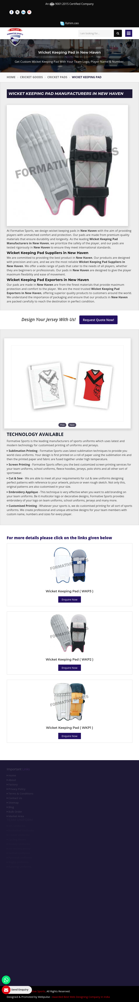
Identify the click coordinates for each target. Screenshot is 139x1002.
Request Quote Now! (98, 320)
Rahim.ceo (69, 23)
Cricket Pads (57, 77)
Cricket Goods (31, 77)
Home (11, 77)
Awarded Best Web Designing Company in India (81, 997)
